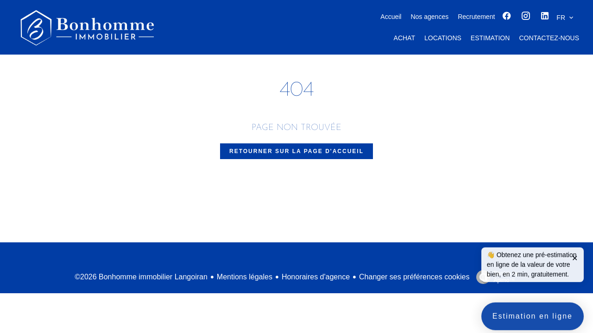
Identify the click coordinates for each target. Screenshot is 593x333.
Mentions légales (244, 277)
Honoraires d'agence (316, 277)
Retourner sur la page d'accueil (296, 151)
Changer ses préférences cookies (414, 277)
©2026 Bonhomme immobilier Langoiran (141, 277)
